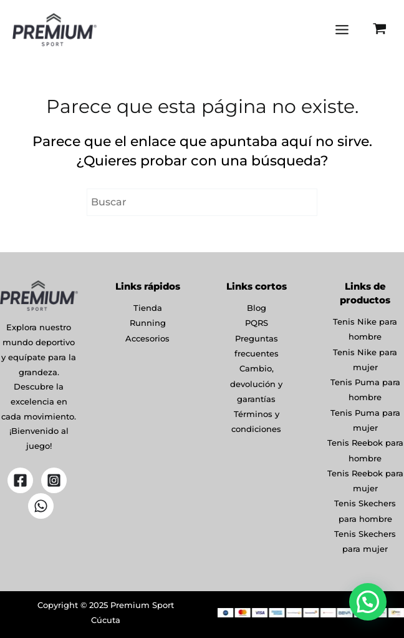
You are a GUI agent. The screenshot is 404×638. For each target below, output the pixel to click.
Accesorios (147, 340)
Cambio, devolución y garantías (256, 384)
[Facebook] (20, 483)
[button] (368, 602)
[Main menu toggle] (341, 31)
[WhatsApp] (41, 509)
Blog (256, 310)
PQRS (256, 325)
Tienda (147, 310)
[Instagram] (54, 483)
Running (148, 325)
